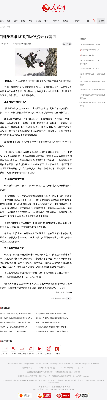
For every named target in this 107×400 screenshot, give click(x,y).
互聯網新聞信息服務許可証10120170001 (40, 372)
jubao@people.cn (80, 368)
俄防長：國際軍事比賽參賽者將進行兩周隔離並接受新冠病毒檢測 (25, 313)
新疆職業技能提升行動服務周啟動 (13, 331)
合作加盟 (53, 363)
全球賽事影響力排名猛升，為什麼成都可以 (52, 331)
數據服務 (67, 363)
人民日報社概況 (13, 363)
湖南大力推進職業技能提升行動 (48, 322)
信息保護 (89, 363)
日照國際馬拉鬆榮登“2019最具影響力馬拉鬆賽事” (18, 322)
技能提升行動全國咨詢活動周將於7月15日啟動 (53, 313)
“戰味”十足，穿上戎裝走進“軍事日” (13, 327)
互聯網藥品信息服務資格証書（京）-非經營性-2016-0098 (70, 376)
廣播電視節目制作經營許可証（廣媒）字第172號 (34, 376)
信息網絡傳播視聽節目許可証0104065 (15, 380)
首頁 (2, 21)
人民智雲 (48, 350)
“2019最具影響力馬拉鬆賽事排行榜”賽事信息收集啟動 (56, 327)
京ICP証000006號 (90, 380)
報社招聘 (31, 363)
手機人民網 (22, 350)
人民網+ (13, 350)
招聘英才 (38, 363)
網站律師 (82, 363)
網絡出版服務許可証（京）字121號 (71, 380)
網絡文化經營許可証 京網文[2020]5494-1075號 (44, 380)
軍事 (8, 27)
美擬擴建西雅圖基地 (87, 55)
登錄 (102, 21)
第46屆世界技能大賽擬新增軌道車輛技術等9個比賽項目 (57, 318)
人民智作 (57, 350)
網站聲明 (75, 363)
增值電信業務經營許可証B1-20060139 (67, 372)
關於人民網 (23, 363)
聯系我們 (96, 363)
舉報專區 (55, 21)
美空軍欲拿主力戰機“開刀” (90, 50)
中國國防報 (26, 44)
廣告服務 (46, 363)
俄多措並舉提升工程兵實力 (90, 68)
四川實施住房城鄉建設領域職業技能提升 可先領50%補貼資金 (23, 318)
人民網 (2, 27)
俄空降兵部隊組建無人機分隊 (90, 44)
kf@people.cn (33, 368)
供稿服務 (60, 363)
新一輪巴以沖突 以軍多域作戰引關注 (93, 89)
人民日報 (4, 350)
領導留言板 (30, 350)
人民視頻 (39, 350)
